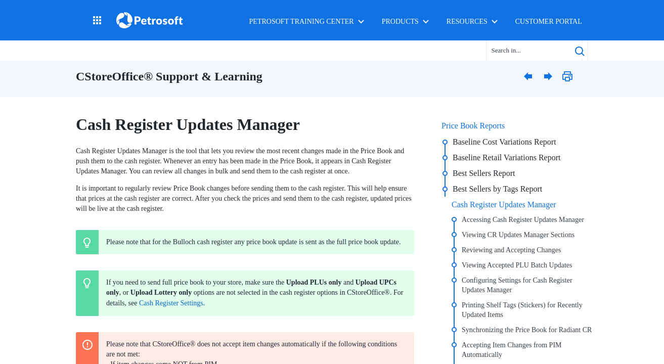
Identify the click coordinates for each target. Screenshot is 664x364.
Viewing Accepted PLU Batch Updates (517, 265)
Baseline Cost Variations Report (504, 142)
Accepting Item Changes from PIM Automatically (512, 349)
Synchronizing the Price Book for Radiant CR (527, 330)
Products (400, 21)
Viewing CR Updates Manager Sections (518, 235)
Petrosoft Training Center (301, 21)
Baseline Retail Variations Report (506, 157)
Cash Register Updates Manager (504, 204)
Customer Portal (548, 21)
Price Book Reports (473, 125)
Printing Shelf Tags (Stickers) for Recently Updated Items (522, 309)
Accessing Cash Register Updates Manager (523, 219)
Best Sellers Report (484, 173)
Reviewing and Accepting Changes (511, 250)
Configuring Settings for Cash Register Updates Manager (517, 285)
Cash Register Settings (171, 303)
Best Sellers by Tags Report (497, 189)
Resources (467, 21)
